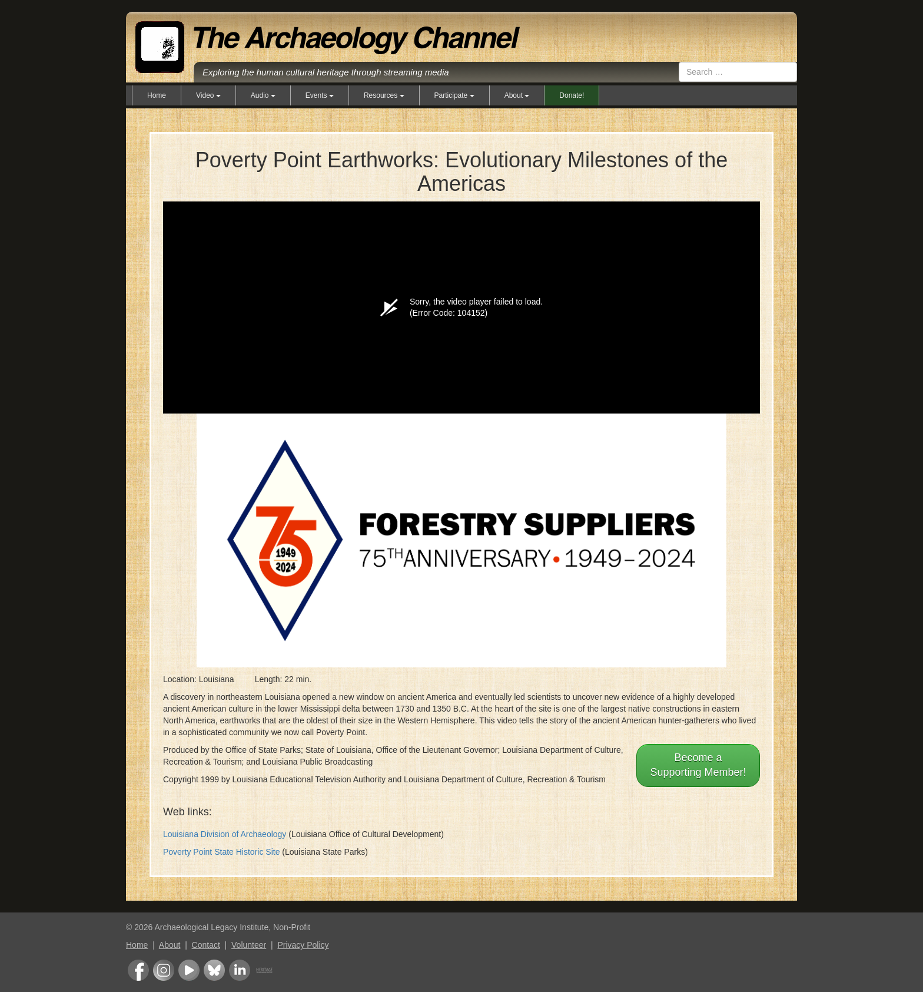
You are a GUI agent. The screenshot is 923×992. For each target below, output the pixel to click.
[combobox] (738, 72)
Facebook (138, 970)
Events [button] (320, 95)
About (170, 945)
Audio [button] (263, 95)
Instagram (163, 970)
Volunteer (248, 945)
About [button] (517, 95)
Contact (206, 945)
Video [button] (208, 95)
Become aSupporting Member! (698, 765)
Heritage (264, 970)
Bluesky (214, 970)
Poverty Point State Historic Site (221, 852)
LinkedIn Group (239, 970)
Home (156, 95)
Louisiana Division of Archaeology (224, 834)
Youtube (189, 970)
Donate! (571, 95)
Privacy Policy (302, 945)
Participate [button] (454, 95)
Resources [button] (384, 95)
